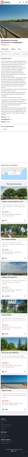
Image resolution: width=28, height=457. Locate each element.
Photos (13, 49)
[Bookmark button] (25, 220)
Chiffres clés (3, 428)
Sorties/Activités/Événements (7, 441)
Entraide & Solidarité (5, 443)
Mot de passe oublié (5, 435)
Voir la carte (14, 173)
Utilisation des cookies (5, 426)
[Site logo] (6, 2)
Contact (2, 429)
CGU (2, 422)
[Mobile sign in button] (20, 2)
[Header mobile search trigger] (23, 2)
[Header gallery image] (14, 21)
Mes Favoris (3, 437)
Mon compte (3, 433)
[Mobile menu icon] (26, 2)
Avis (20, 49)
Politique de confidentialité (6, 424)
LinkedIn (15, 451)
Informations (5, 49)
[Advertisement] (14, 147)
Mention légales (4, 420)
